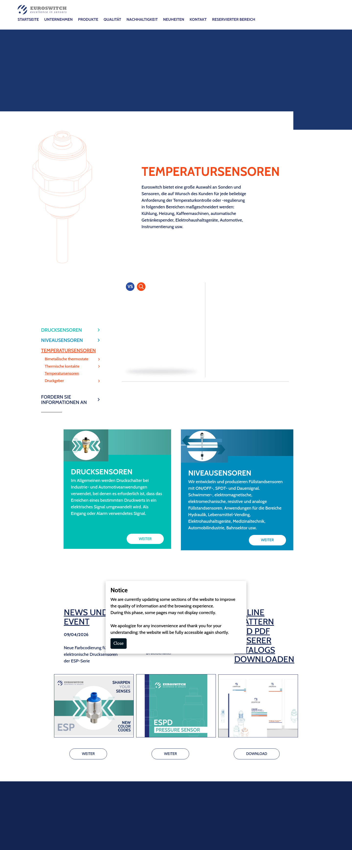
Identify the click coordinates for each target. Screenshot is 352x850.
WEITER (145, 346)
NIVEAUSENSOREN (62, 148)
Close (118, 451)
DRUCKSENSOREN (61, 137)
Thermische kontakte (62, 174)
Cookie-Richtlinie (164, 748)
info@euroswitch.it (165, 699)
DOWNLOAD (256, 561)
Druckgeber (54, 188)
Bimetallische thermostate (66, 167)
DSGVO (190, 748)
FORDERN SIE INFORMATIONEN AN (64, 207)
